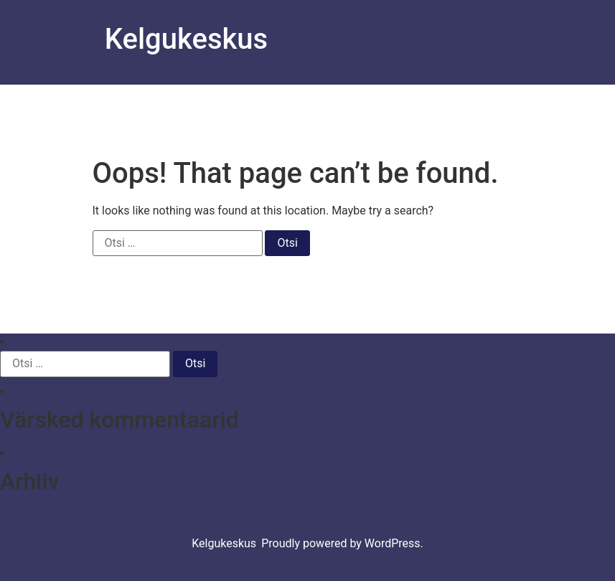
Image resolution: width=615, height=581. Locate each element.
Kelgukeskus (186, 39)
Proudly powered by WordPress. (342, 543)
